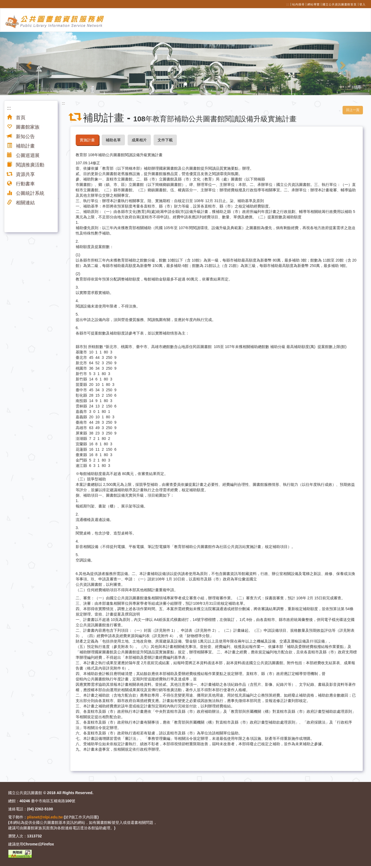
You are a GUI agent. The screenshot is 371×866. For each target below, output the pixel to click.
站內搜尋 (298, 4)
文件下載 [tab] (165, 140)
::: (288, 4)
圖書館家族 (23, 127)
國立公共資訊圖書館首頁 (340, 4)
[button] (28, 63)
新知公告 (21, 136)
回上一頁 (352, 110)
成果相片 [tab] (139, 140)
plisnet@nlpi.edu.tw (45, 817)
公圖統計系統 (25, 193)
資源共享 (21, 174)
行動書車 (21, 183)
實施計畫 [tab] (87, 140)
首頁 (16, 117)
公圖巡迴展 (23, 155)
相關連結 (21, 202)
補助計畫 (21, 146)
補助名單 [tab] (113, 140)
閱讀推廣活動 (25, 165)
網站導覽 (313, 4)
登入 (362, 4)
